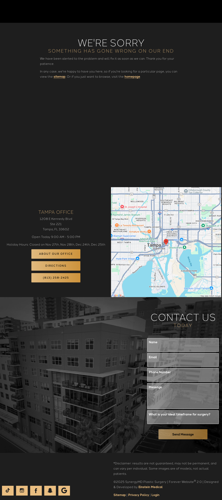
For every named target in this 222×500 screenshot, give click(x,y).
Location (168, 11)
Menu (206, 11)
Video (126, 11)
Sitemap (119, 490)
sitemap (59, 76)
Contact (187, 11)
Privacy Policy (138, 490)
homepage (132, 76)
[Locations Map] (166, 237)
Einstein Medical (150, 482)
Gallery (110, 11)
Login (155, 490)
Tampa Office (55, 206)
